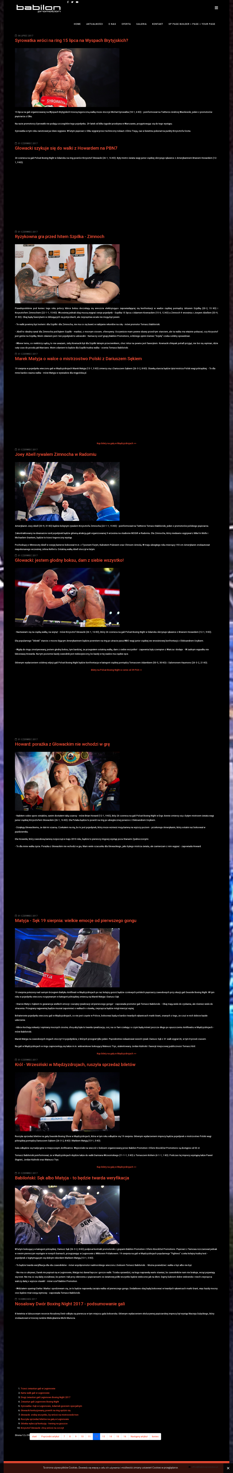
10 (82, 1436)
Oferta (126, 24)
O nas (112, 24)
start (34, 1436)
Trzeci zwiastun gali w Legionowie (38, 1388)
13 (103, 1436)
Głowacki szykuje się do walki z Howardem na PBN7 (66, 148)
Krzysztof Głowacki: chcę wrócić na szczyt (42, 1428)
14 (110, 1436)
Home (77, 24)
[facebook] (68, 2)
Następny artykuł (139, 1436)
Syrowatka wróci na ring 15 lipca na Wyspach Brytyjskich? (71, 40)
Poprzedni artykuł (50, 1436)
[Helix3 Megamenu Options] (216, 8)
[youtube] (77, 2)
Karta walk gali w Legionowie (35, 1393)
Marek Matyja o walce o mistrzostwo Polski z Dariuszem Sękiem (78, 358)
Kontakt (157, 24)
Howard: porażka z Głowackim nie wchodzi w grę (62, 744)
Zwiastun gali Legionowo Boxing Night (40, 1401)
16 (125, 1436)
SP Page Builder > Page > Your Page (192, 24)
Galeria (141, 24)
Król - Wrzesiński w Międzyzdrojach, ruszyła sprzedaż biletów (75, 1064)
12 (96, 1436)
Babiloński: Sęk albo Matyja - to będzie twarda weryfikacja (72, 1177)
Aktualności (94, 24)
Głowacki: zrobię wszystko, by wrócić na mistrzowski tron (49, 1415)
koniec (155, 1436)
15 (117, 1436)
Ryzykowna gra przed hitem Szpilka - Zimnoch (59, 236)
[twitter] (72, 2)
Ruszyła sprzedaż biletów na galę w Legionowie (45, 1419)
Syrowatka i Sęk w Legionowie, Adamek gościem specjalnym (51, 1406)
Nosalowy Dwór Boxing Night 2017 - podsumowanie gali (70, 1303)
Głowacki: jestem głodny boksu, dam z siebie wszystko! (69, 560)
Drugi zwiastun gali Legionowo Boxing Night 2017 (45, 1397)
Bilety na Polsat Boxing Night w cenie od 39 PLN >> (116, 670)
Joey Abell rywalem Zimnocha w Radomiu (55, 454)
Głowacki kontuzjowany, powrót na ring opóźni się (45, 1410)
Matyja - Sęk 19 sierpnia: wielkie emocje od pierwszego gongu (75, 920)
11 (89, 1436)
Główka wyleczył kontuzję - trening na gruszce (44, 1423)
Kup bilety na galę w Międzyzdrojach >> (116, 443)
